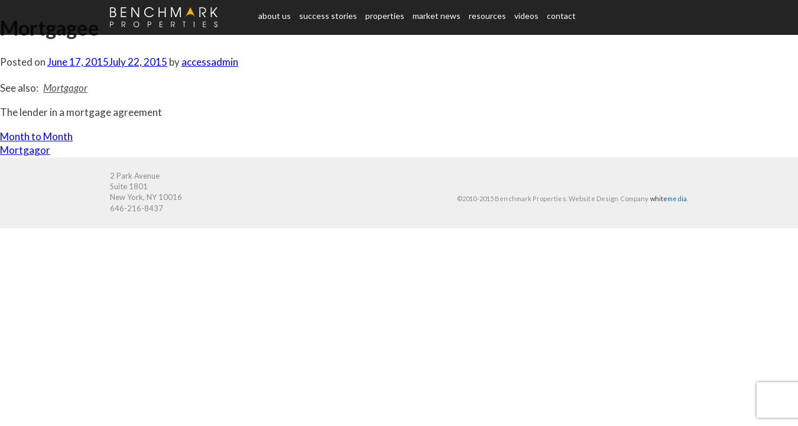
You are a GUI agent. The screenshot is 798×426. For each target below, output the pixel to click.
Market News (436, 16)
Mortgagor (65, 88)
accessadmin (209, 62)
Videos (526, 16)
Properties (384, 16)
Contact (561, 16)
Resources (487, 16)
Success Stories (328, 16)
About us (274, 16)
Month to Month (36, 136)
